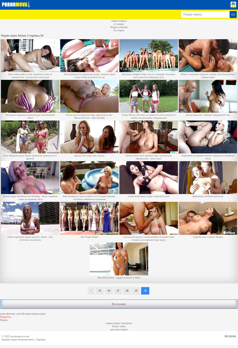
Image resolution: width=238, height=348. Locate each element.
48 (127, 290)
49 (136, 290)
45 (99, 290)
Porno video (119, 326)
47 (118, 290)
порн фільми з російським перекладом (23, 313)
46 (108, 290)
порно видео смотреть (119, 323)
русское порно (118, 329)
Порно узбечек (119, 27)
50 (145, 290)
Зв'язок (230, 336)
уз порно (119, 23)
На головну (119, 304)
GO (233, 14)
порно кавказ (119, 20)
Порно (4, 319)
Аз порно (118, 30)
